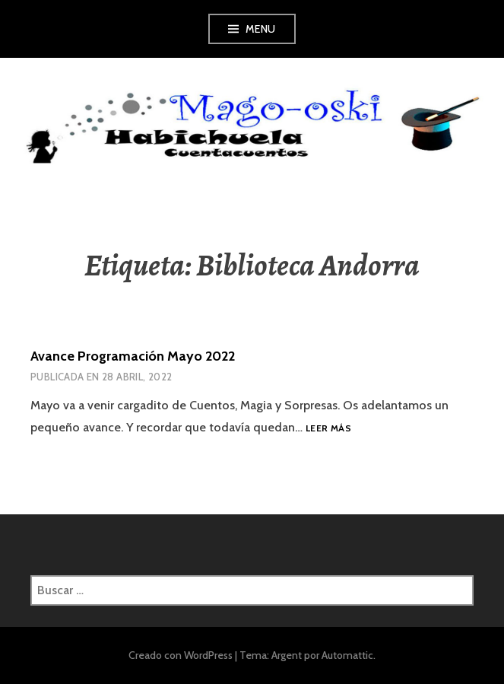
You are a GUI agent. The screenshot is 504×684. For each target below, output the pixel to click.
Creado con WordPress (180, 655)
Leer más (328, 428)
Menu (261, 29)
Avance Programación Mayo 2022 (132, 356)
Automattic (347, 655)
